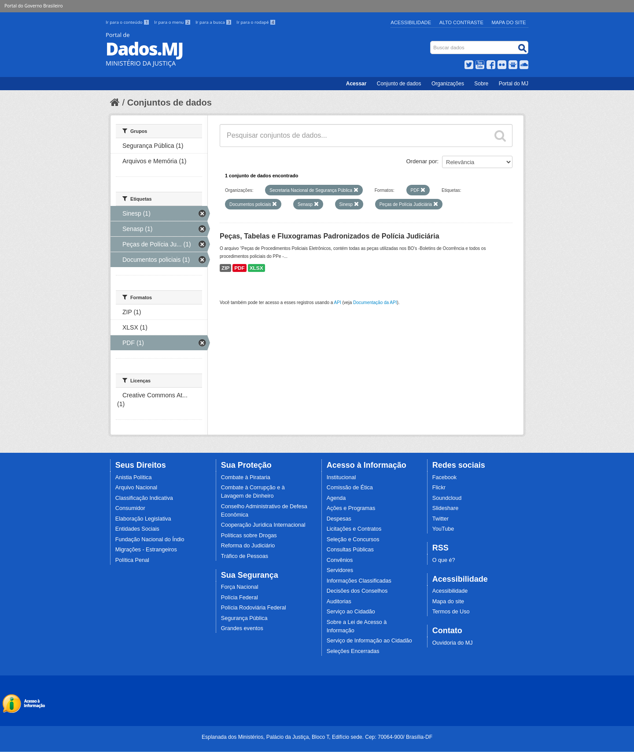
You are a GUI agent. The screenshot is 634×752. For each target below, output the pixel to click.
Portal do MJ (513, 84)
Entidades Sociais (137, 529)
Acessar (356, 84)
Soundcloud (447, 498)
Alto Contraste (461, 22)
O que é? (443, 560)
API (337, 302)
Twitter (440, 519)
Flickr (439, 487)
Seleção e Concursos (353, 539)
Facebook (444, 477)
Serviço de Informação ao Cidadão (369, 641)
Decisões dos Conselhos (357, 591)
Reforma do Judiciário (248, 546)
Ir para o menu (173, 22)
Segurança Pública (244, 618)
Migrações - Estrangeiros (146, 550)
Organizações (447, 84)
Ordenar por (421, 161)
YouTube (443, 529)
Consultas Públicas (350, 550)
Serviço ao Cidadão (351, 612)
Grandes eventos (242, 628)
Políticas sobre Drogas (249, 535)
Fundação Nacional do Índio (149, 539)
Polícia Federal (239, 597)
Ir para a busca (214, 22)
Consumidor (130, 508)
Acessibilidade (411, 22)
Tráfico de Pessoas (244, 556)
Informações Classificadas (359, 581)
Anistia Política (133, 477)
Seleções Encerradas (353, 651)
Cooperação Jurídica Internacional (263, 525)
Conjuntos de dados (169, 102)
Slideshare (445, 508)
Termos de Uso (451, 612)
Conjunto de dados (399, 84)
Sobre (481, 84)
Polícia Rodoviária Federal (253, 608)
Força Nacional (239, 587)
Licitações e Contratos (354, 529)
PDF (239, 268)
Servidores (340, 570)
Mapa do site (448, 601)
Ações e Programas (351, 508)
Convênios (340, 560)
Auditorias (339, 601)
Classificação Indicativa (144, 498)
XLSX (256, 268)
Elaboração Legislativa (143, 519)
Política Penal (132, 560)
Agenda (336, 498)
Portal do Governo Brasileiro (33, 6)
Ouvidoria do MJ (452, 643)
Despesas (339, 519)
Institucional (341, 477)
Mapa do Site (509, 22)
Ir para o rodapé (256, 22)
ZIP (225, 268)
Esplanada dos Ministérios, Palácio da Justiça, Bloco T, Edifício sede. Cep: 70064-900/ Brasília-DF (317, 737)
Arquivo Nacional (136, 487)
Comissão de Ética (350, 487)
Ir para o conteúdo (128, 22)
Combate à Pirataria (245, 477)
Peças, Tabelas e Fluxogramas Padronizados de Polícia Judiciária (329, 236)
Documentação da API (375, 302)
